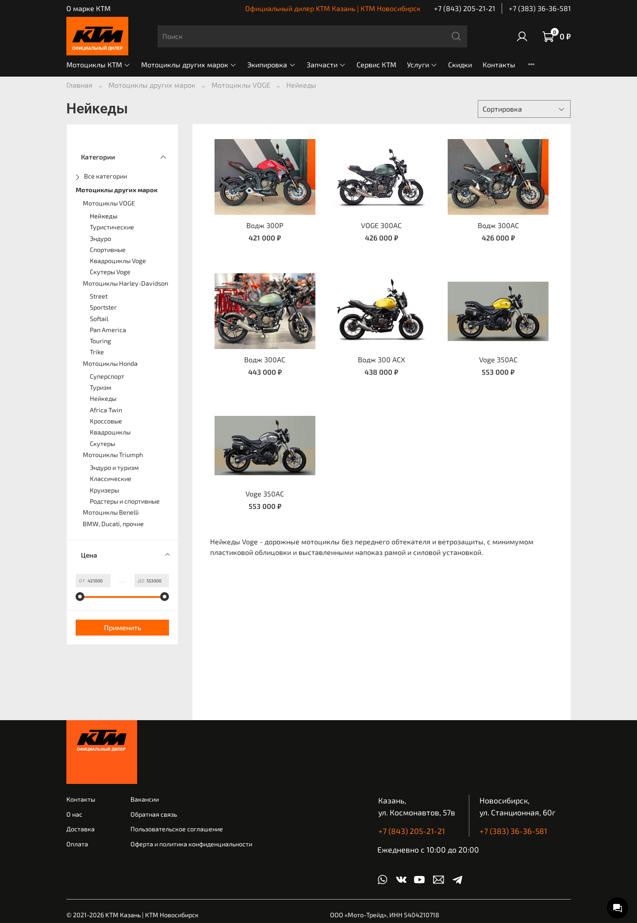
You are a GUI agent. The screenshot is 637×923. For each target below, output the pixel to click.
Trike (97, 352)
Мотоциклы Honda (110, 363)
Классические (110, 478)
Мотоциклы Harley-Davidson (125, 283)
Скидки (460, 64)
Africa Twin (106, 410)
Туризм (100, 387)
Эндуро (100, 238)
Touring (100, 341)
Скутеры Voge (110, 271)
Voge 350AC (498, 359)
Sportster (103, 307)
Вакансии (144, 799)
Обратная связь (153, 814)
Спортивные (108, 249)
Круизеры (104, 490)
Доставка (80, 829)
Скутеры (102, 443)
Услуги (422, 64)
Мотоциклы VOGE (240, 85)
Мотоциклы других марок (189, 64)
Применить (122, 627)
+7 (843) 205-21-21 (464, 8)
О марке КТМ (88, 8)
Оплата (77, 844)
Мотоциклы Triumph (113, 454)
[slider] (80, 596)
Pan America (108, 330)
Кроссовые (106, 421)
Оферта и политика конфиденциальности (191, 844)
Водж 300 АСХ (381, 359)
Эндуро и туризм (114, 467)
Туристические (112, 227)
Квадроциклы (110, 432)
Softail (99, 318)
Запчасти (326, 64)
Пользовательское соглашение (176, 829)
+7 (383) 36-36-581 (540, 8)
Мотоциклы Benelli (111, 512)
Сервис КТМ (376, 64)
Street (98, 296)
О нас (74, 814)
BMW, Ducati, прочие (113, 523)
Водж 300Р (264, 225)
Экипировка (271, 64)
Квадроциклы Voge (118, 260)
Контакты (499, 64)
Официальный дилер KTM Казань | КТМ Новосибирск (333, 8)
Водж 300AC (498, 225)
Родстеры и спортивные (125, 501)
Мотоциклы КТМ (98, 64)
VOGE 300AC (381, 225)
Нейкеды (104, 216)
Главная (79, 85)
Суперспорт (107, 376)
